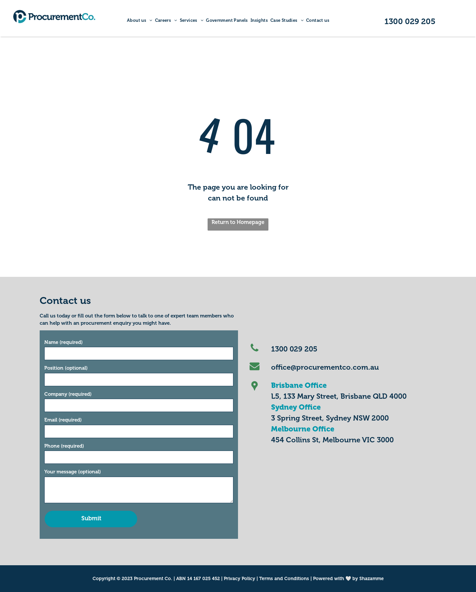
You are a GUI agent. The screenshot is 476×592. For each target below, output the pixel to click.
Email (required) (63, 420)
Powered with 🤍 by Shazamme (348, 578)
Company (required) (68, 394)
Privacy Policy (239, 578)
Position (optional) (66, 368)
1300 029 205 (294, 349)
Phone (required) (64, 446)
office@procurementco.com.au (325, 367)
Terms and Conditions (284, 578)
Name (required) (63, 342)
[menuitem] (140, 20)
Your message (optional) (72, 472)
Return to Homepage (238, 222)
